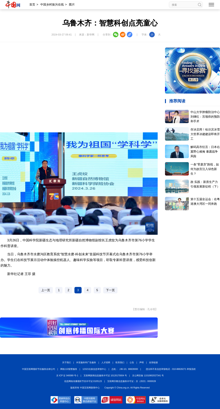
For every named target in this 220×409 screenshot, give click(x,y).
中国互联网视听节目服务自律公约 (38, 369)
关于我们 (66, 362)
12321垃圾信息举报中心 (94, 369)
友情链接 (153, 362)
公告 (132, 362)
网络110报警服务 (68, 369)
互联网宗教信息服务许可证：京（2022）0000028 (131, 381)
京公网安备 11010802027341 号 (148, 375)
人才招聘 (105, 362)
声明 (141, 362)
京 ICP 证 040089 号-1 (67, 375)
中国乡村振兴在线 (52, 4)
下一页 (110, 290)
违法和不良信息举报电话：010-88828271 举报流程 (171, 369)
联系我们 (119, 362)
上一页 (45, 290)
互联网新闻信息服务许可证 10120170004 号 (105, 375)
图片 (72, 4)
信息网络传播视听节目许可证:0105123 (83, 381)
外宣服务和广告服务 (86, 362)
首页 (32, 4)
